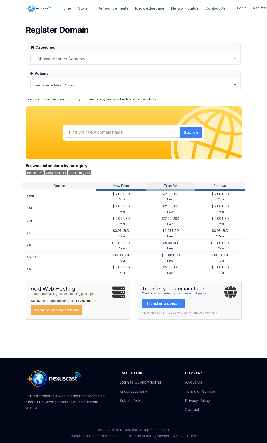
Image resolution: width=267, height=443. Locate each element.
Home (66, 8)
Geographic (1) (56, 172)
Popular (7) (34, 172)
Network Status (185, 8)
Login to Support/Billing (140, 381)
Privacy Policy (197, 400)
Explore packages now (56, 309)
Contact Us (215, 8)
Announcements (113, 8)
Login (242, 8)
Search (190, 132)
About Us (193, 381)
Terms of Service (200, 390)
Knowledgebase (149, 8)
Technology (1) (80, 172)
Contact (192, 408)
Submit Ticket (131, 400)
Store (85, 8)
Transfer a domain (163, 302)
